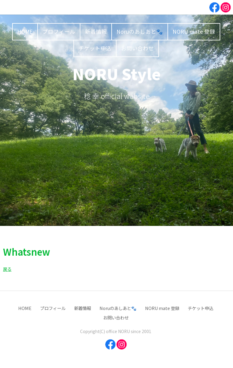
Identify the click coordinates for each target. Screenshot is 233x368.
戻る (7, 269)
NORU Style (117, 73)
